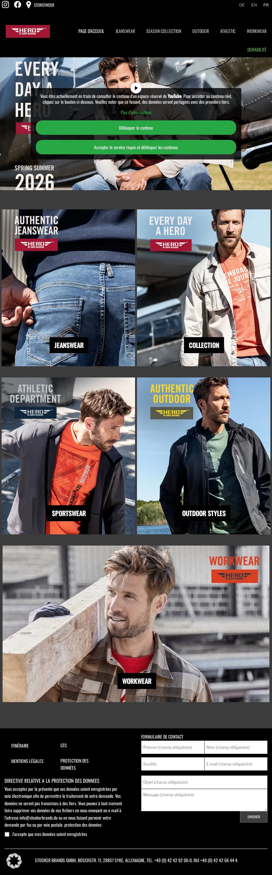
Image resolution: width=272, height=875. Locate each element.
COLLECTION (204, 345)
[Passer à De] (242, 5)
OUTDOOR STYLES (204, 513)
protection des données (82, 824)
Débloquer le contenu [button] (136, 127)
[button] (14, 861)
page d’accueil (91, 31)
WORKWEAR (136, 681)
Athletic (228, 31)
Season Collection (163, 31)
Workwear (257, 31)
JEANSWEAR (69, 345)
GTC (63, 745)
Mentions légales (27, 761)
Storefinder (43, 5)
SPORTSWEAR (69, 513)
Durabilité (257, 49)
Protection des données (74, 764)
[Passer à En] (254, 5)
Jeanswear (125, 31)
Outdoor (200, 31)
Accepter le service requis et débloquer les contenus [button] (136, 147)
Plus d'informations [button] (136, 112)
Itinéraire (20, 745)
